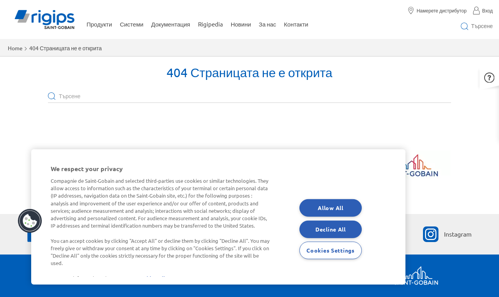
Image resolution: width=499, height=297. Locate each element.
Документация (170, 24)
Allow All (330, 207)
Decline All (330, 228)
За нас (267, 24)
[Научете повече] (411, 167)
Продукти (99, 24)
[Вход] (482, 10)
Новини (241, 24)
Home (15, 47)
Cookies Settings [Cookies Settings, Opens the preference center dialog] (330, 250)
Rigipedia (210, 24)
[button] (489, 77)
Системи (131, 24)
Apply (51, 95)
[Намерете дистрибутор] (439, 10)
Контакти (296, 24)
